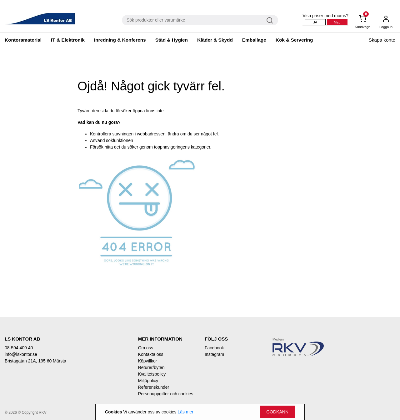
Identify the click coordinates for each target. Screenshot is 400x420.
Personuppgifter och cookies (165, 393)
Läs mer (185, 411)
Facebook (214, 347)
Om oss (145, 347)
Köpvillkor (147, 360)
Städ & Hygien (171, 40)
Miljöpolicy (148, 380)
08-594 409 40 (19, 347)
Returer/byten (151, 367)
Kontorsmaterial (23, 40)
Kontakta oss (150, 354)
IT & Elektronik (68, 40)
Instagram (214, 354)
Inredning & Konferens (120, 40)
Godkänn (277, 411)
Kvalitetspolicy (152, 374)
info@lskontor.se (21, 354)
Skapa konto (381, 40)
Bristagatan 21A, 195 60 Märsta (35, 360)
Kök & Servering (294, 40)
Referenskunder (153, 387)
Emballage (254, 40)
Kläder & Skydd (215, 40)
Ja (315, 22)
